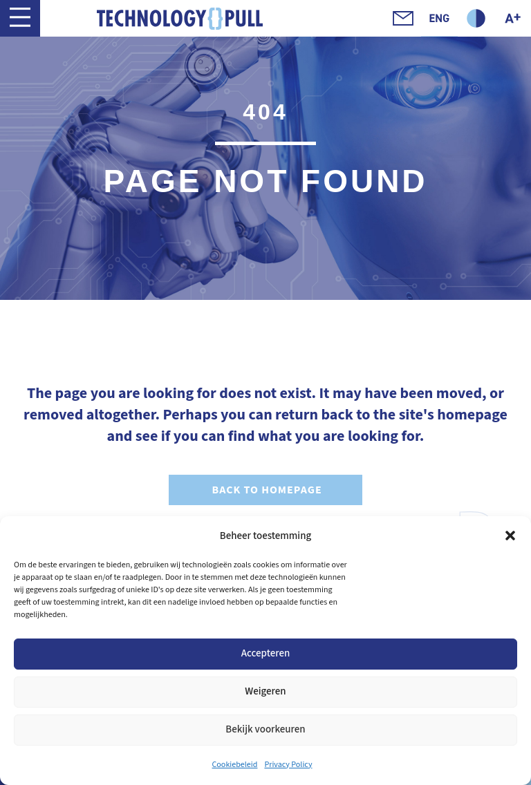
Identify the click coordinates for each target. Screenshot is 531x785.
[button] (510, 535)
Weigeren (265, 691)
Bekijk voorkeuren (265, 729)
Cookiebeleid (235, 764)
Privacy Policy (288, 764)
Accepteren (265, 653)
